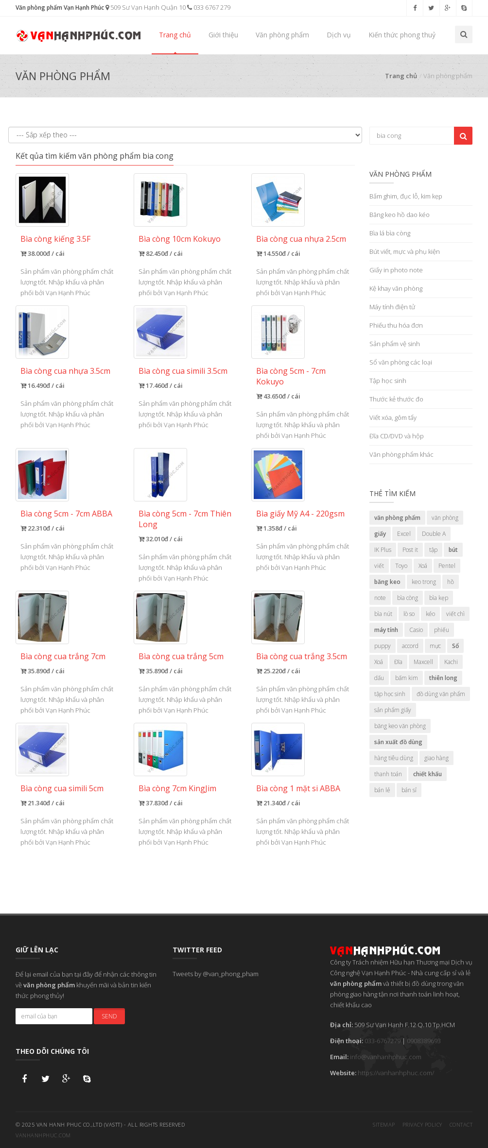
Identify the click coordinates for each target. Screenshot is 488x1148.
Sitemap (384, 1124)
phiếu (441, 630)
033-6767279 (383, 1040)
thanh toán (388, 774)
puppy (382, 646)
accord (410, 646)
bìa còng (407, 598)
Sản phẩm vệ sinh (394, 343)
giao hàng (436, 758)
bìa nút (383, 614)
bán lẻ (382, 790)
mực (435, 646)
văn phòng (445, 518)
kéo (430, 614)
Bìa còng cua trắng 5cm (181, 656)
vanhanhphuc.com (43, 1135)
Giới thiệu (223, 34)
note (380, 598)
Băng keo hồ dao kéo (399, 214)
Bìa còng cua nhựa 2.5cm (301, 238)
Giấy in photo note (396, 270)
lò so (409, 614)
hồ (450, 582)
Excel (404, 534)
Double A (434, 534)
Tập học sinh (387, 380)
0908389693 (424, 1040)
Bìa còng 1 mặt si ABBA (298, 788)
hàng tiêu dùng (393, 758)
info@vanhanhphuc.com (385, 1056)
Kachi (451, 662)
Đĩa (398, 662)
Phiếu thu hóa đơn (396, 325)
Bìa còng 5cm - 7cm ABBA (66, 513)
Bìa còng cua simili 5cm (62, 788)
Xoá (422, 566)
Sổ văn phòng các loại (400, 362)
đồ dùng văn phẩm (441, 694)
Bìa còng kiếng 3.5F (55, 238)
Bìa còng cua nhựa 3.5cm (65, 371)
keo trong (424, 582)
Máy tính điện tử (392, 306)
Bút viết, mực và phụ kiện (404, 251)
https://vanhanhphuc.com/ (396, 1072)
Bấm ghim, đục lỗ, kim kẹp (405, 196)
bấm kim (406, 678)
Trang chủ (175, 34)
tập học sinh (389, 694)
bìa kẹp (438, 598)
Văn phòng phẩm (282, 34)
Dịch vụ (339, 34)
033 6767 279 (208, 7)
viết (379, 566)
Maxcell (423, 662)
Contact (461, 1124)
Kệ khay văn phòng (395, 288)
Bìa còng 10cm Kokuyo (180, 238)
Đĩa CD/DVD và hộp (396, 436)
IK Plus (382, 550)
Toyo (401, 566)
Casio (416, 630)
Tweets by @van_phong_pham (216, 973)
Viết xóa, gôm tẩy (393, 417)
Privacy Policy (422, 1124)
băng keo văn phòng (400, 726)
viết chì (455, 614)
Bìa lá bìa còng (389, 233)
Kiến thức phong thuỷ (402, 34)
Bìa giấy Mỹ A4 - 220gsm (300, 513)
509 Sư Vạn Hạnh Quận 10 (145, 7)
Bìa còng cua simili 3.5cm (183, 371)
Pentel (446, 566)
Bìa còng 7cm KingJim (177, 788)
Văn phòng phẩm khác (401, 454)
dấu (379, 678)
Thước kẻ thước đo (396, 399)
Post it (410, 550)
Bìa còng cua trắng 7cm (62, 656)
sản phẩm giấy (392, 710)
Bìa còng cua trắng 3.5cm (301, 656)
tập (433, 550)
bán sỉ (409, 790)
